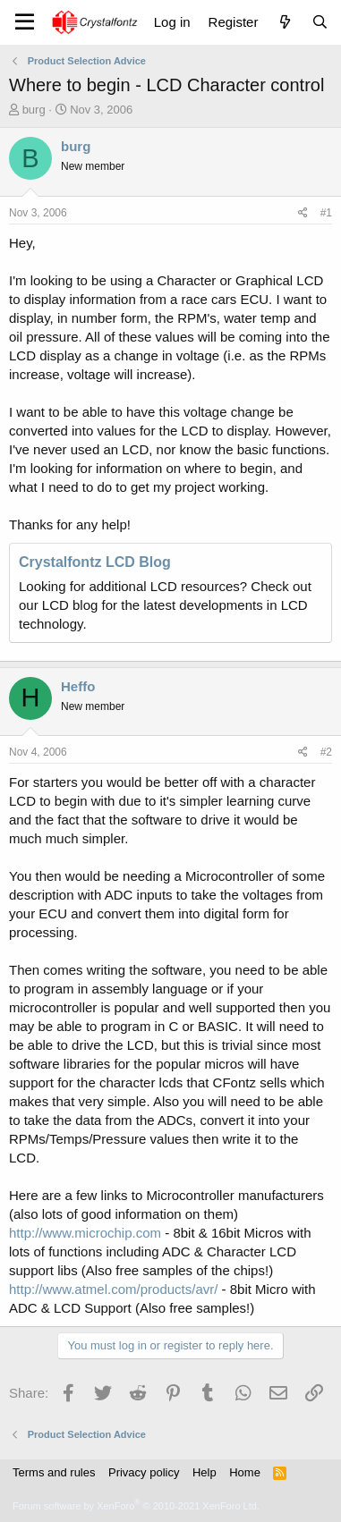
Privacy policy (143, 1472)
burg (34, 109)
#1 (326, 213)
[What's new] (284, 21)
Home (244, 1472)
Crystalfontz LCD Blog (95, 562)
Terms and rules (54, 1472)
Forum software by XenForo (136, 1506)
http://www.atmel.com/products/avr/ (113, 1289)
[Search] (320, 21)
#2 (326, 752)
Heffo (78, 686)
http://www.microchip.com (85, 1232)
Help (204, 1472)
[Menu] (25, 22)
